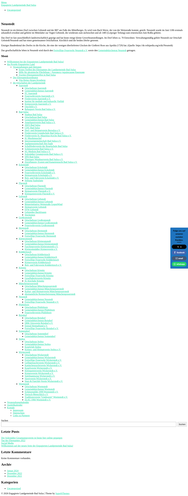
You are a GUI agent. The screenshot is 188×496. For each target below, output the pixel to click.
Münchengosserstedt (28, 283)
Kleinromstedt (25, 238)
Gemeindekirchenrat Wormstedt (40, 389)
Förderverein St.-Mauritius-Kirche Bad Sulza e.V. (48, 135)
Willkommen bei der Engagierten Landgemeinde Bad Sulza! (35, 61)
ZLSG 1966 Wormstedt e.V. (38, 399)
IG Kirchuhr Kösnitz (34, 281)
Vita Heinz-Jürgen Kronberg (32, 80)
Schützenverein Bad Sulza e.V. (39, 149)
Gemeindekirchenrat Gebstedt (39, 201)
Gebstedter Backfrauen (35, 212)
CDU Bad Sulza (32, 127)
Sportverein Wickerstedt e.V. (38, 378)
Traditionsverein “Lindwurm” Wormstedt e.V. (46, 397)
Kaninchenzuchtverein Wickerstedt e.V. (43, 365)
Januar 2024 (13, 470)
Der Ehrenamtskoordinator (25, 77)
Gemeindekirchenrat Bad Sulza (39, 120)
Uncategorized (14, 10)
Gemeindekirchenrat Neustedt (112, 50)
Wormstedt (24, 384)
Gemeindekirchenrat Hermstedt (39, 233)
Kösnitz (22, 267)
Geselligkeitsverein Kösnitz (38, 278)
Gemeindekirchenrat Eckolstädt (39, 170)
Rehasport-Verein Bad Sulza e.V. (40, 109)
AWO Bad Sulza (32, 125)
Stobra (22, 339)
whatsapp (179, 264)
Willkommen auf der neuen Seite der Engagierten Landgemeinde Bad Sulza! (37, 446)
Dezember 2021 (14, 476)
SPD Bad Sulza (32, 157)
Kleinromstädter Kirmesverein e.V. (41, 249)
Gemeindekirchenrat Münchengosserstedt (44, 289)
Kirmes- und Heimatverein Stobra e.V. (43, 349)
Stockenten (30, 215)
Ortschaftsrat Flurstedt (35, 186)
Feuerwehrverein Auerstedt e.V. (39, 96)
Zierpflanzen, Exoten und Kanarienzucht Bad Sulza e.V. (51, 162)
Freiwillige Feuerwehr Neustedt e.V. (70, 50)
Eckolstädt (24, 164)
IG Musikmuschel (33, 138)
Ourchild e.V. (31, 106)
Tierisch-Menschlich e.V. (36, 394)
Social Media (7, 443)
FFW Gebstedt (31, 209)
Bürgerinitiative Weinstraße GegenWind (43, 204)
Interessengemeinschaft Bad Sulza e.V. (43, 141)
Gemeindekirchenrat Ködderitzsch (41, 257)
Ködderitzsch (25, 252)
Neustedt (23, 296)
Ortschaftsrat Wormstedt (36, 386)
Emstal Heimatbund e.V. (36, 326)
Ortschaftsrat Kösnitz (35, 270)
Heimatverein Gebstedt (35, 207)
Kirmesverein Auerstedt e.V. (38, 104)
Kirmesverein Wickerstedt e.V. (39, 373)
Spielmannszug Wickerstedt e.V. (40, 376)
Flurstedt (23, 183)
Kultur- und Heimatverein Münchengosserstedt (47, 291)
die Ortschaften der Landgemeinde (29, 83)
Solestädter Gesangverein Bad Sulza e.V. (44, 154)
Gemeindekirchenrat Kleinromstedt (41, 244)
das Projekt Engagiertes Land (21, 64)
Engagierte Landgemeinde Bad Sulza (18, 5)
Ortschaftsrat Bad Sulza (36, 117)
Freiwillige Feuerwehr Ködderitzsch (42, 259)
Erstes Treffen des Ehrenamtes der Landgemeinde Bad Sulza (47, 69)
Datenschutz (19, 413)
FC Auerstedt (31, 93)
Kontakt (11, 407)
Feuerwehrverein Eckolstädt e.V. (40, 172)
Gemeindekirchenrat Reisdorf (39, 320)
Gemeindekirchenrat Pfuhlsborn (40, 310)
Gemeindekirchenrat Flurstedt (39, 188)
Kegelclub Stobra (33, 347)
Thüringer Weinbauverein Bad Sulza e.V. (44, 159)
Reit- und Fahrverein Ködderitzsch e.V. (43, 265)
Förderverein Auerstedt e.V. (38, 98)
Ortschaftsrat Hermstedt (36, 230)
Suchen (4, 420)
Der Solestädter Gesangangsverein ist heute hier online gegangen (31, 438)
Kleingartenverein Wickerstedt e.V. (41, 370)
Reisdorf (23, 315)
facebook (179, 252)
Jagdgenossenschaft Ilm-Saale (39, 143)
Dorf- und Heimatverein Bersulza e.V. (42, 130)
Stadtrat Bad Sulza (33, 114)
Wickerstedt (24, 352)
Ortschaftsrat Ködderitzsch (37, 254)
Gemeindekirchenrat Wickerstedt (40, 357)
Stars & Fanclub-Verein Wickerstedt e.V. (44, 381)
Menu (4, 2)
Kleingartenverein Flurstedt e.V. (40, 193)
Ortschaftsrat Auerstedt (35, 88)
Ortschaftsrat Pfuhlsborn (36, 307)
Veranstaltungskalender (18, 402)
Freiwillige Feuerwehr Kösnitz (39, 275)
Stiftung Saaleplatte (34, 180)
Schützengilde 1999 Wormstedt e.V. (41, 392)
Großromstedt (25, 217)
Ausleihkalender (14, 405)
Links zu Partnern (21, 415)
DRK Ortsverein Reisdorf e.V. (39, 323)
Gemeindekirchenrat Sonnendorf (40, 336)
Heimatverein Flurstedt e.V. (38, 191)
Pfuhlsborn (24, 304)
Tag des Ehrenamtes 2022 (13, 440)
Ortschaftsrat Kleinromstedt (38, 241)
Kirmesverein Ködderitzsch (38, 262)
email (179, 258)
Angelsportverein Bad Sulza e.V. (40, 122)
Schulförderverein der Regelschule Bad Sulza (46, 146)
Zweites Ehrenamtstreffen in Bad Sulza (37, 75)
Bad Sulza (23, 112)
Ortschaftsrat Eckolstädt (36, 167)
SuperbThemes (62, 493)
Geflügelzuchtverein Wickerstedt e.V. (42, 362)
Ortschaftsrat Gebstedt (35, 199)
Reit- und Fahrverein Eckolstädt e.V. (42, 178)
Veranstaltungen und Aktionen (27, 67)
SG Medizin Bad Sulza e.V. (38, 151)
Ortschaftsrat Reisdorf (35, 318)
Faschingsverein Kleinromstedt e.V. (41, 246)
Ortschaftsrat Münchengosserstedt (41, 286)
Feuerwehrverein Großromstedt (39, 225)
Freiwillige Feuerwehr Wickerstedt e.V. (43, 360)
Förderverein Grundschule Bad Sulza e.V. (44, 133)
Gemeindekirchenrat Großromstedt (41, 223)
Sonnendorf (24, 331)
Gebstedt (23, 196)
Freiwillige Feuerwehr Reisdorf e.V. (41, 328)
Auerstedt (23, 85)
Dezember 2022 (14, 473)
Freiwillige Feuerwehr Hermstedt (40, 236)
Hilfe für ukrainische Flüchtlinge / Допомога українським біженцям (51, 72)
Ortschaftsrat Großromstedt (38, 220)
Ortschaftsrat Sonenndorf (36, 333)
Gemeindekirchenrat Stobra (38, 344)
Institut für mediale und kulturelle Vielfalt (44, 101)
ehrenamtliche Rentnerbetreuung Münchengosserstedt (50, 294)
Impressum (18, 410)
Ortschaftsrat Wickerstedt (37, 355)
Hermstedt (24, 228)
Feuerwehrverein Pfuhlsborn (38, 312)
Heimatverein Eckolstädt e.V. (38, 175)
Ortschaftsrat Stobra (34, 341)
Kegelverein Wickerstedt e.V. (38, 368)
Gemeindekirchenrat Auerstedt (39, 90)
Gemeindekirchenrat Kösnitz (38, 273)
